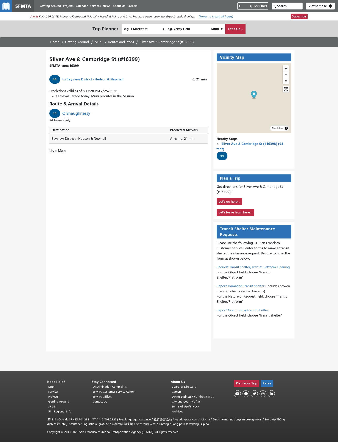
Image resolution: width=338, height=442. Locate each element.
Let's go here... (229, 202)
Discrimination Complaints (110, 387)
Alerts (34, 16)
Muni (98, 42)
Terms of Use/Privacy (185, 406)
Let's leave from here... (235, 212)
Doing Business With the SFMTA (193, 396)
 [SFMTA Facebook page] (246, 393)
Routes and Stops (121, 42)
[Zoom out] (286, 75)
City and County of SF (186, 401)
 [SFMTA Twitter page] (254, 393)
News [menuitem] (106, 6)
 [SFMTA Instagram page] (262, 393)
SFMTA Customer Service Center (114, 391)
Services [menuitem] (95, 6)
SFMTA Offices (102, 396)
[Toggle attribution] (286, 128)
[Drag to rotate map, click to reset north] (286, 81)
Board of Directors (184, 387)
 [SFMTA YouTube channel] (237, 393)
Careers (176, 391)
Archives (177, 411)
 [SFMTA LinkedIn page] (271, 393)
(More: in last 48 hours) (216, 16)
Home (54, 42)
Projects (53, 396)
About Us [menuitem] (119, 6)
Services (53, 391)
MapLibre (277, 128)
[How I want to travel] (216, 29)
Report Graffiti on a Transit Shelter (242, 310)
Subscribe (299, 16)
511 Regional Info (59, 411)
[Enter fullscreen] (286, 89)
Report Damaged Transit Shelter (240, 286)
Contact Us (100, 401)
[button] (320, 6)
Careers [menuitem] (132, 6)
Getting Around (77, 42)
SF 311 (52, 406)
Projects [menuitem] (68, 6)
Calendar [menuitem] (82, 6)
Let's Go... (235, 29)
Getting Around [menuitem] (50, 6)
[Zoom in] (286, 68)
